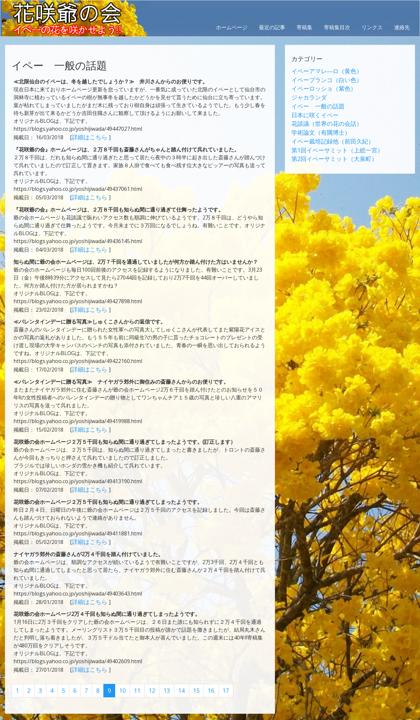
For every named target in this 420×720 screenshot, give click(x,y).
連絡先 (402, 27)
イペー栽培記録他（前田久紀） (328, 133)
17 (218, 681)
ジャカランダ (307, 94)
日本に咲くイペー (312, 110)
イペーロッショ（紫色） (320, 86)
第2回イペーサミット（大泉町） (329, 149)
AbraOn (115, 714)
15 (190, 681)
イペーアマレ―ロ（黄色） (322, 70)
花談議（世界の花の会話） (322, 118)
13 (161, 681)
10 (119, 681)
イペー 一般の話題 (315, 102)
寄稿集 (304, 27)
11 (133, 681)
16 (204, 681)
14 (175, 681)
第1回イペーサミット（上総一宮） (332, 141)
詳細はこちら (88, 136)
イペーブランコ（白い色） (322, 78)
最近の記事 (272, 27)
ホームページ (231, 27)
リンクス (372, 27)
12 (147, 681)
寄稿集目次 (337, 27)
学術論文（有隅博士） (317, 125)
